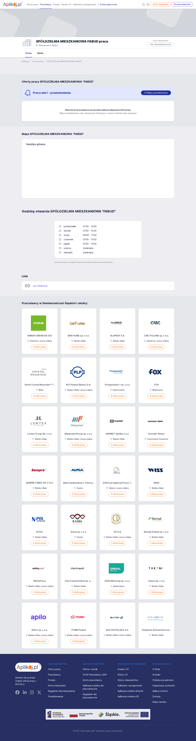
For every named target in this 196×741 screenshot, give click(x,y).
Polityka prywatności (163, 680)
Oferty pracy (32, 4)
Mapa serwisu (159, 702)
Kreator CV (66, 4)
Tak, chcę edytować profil (160, 44)
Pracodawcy (45, 4)
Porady (56, 4)
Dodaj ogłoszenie (107, 4)
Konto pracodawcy (92, 680)
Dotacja (156, 696)
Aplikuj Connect (160, 691)
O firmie (156, 669)
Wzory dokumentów (128, 680)
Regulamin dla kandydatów (61, 691)
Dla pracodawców (182, 4)
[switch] (156, 92)
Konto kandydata (161, 4)
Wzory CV (123, 674)
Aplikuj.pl (26, 61)
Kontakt (156, 674)
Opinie (40, 53)
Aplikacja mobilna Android (130, 691)
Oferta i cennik (90, 669)
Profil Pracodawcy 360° (95, 674)
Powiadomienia (55, 696)
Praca (29, 53)
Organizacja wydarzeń (163, 685)
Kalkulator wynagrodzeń (84, 4)
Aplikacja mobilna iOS (128, 696)
